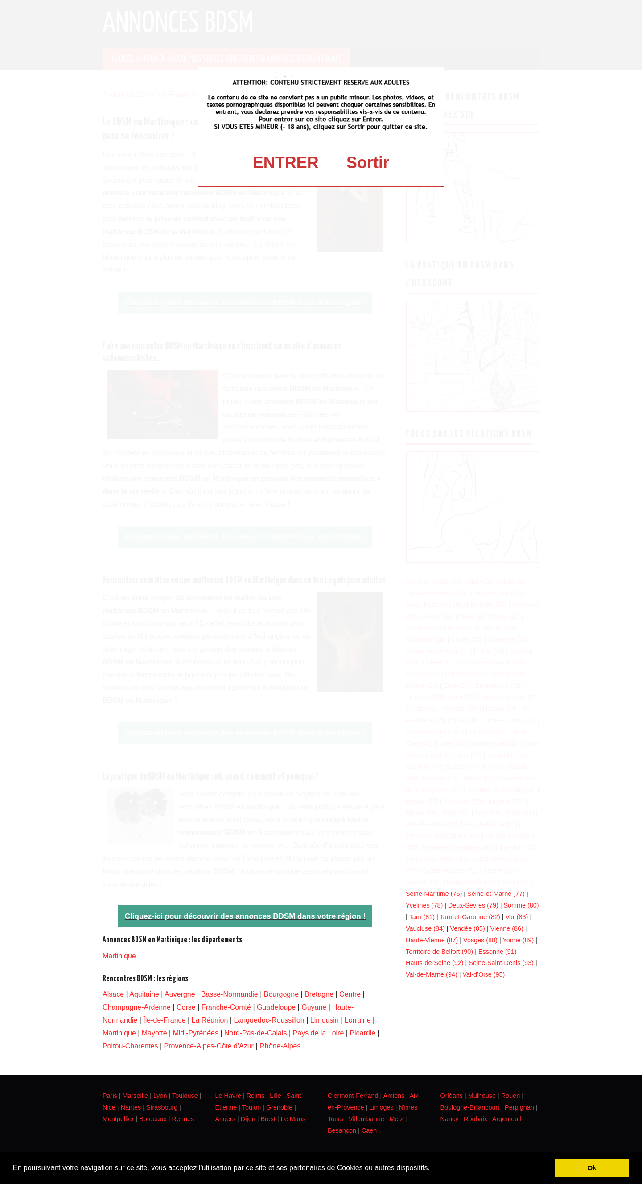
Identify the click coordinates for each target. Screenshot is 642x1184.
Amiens (394, 1095)
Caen (369, 1130)
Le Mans (293, 1118)
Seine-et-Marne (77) (496, 893)
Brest (268, 1118)
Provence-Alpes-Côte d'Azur (209, 1046)
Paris (110, 1095)
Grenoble (279, 1107)
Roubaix (475, 1118)
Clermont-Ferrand (353, 1095)
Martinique (119, 956)
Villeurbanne (366, 1118)
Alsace (113, 994)
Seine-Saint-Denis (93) (501, 962)
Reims (256, 1095)
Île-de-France (164, 1020)
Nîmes (408, 1107)
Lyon (160, 1095)
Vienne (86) (506, 928)
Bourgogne (281, 994)
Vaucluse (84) (425, 928)
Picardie (362, 1033)
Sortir (367, 162)
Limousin (324, 1020)
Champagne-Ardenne (137, 1007)
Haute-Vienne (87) (432, 940)
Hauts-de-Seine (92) (435, 962)
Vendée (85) (467, 928)
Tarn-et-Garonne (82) (470, 916)
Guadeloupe (276, 1007)
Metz (396, 1118)
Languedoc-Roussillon (269, 1020)
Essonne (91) (497, 951)
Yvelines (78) (424, 905)
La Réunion (210, 1020)
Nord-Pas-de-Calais (255, 1033)
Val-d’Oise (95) (483, 974)
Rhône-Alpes (280, 1046)
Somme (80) (521, 905)
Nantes (131, 1107)
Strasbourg (161, 1107)
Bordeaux (153, 1118)
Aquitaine (144, 994)
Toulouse (185, 1095)
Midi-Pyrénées (195, 1033)
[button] (433, 1168)
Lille (275, 1095)
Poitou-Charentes (130, 1046)
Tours (335, 1118)
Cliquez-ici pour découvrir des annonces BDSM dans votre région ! (245, 916)
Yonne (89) (518, 940)
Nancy (449, 1118)
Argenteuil (506, 1118)
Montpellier (118, 1118)
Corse (186, 1007)
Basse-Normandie (229, 994)
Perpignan (519, 1107)
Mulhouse (482, 1095)
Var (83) (516, 916)
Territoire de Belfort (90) (439, 951)
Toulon (251, 1107)
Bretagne (319, 994)
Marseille (135, 1095)
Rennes (183, 1118)
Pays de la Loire (318, 1033)
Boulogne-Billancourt (470, 1107)
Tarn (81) (422, 916)
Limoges (381, 1107)
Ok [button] (592, 1168)
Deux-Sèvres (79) (473, 905)
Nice (109, 1107)
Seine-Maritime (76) (434, 893)
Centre (350, 994)
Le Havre (228, 1095)
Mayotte (154, 1033)
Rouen (510, 1095)
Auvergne (180, 994)
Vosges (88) (480, 940)
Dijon (248, 1118)
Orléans (451, 1095)
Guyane (313, 1007)
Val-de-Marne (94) (431, 974)
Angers (225, 1118)
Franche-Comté (226, 1007)
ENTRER (286, 162)
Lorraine (358, 1020)
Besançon (342, 1130)
